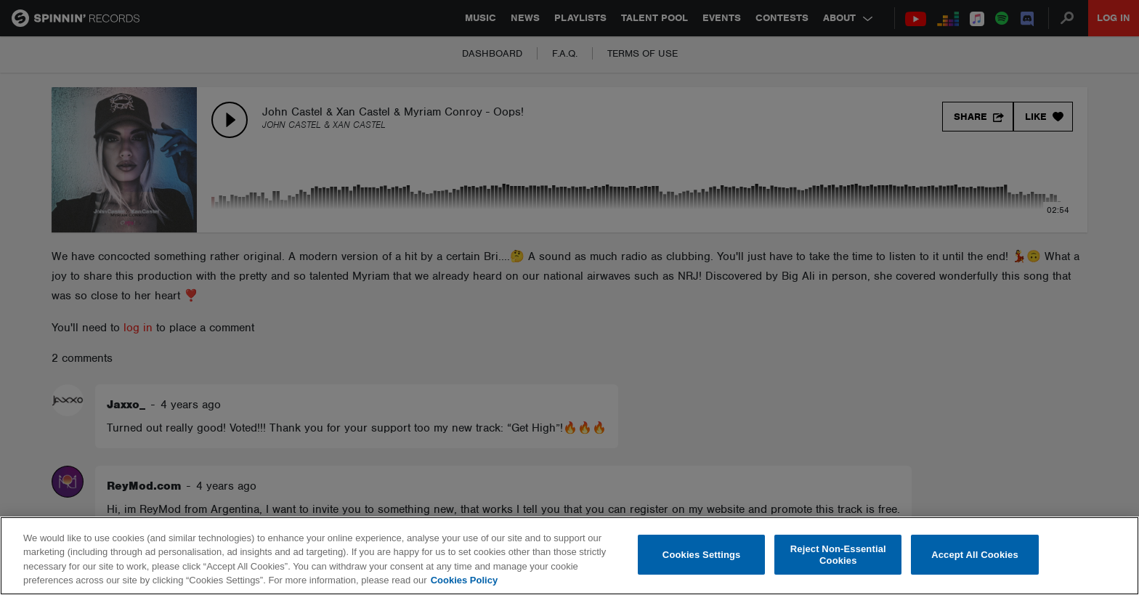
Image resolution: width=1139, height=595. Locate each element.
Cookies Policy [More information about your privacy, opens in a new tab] (464, 580)
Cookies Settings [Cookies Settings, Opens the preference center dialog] (701, 554)
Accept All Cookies (974, 554)
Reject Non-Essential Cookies (838, 554)
